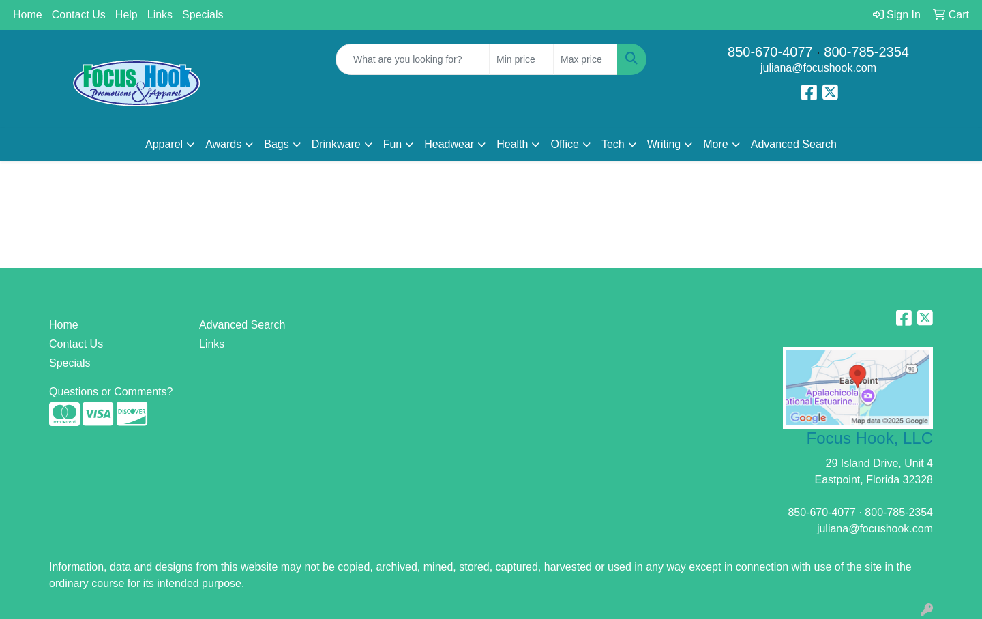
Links (160, 14)
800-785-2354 (866, 51)
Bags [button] (276, 144)
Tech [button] (613, 144)
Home (27, 14)
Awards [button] (223, 144)
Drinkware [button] (336, 144)
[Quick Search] (413, 59)
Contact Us (79, 14)
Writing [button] (664, 144)
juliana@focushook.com (818, 68)
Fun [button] (392, 144)
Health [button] (512, 144)
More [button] (715, 144)
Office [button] (564, 144)
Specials (202, 14)
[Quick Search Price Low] (521, 59)
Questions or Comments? (111, 391)
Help (126, 14)
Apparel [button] (164, 144)
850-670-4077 (770, 51)
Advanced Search (794, 144)
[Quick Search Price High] (585, 59)
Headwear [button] (449, 144)
